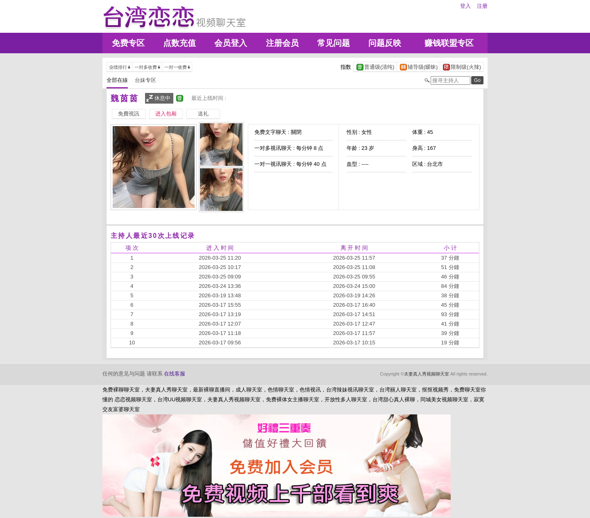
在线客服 (174, 374)
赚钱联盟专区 (449, 43)
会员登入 (230, 43)
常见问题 (333, 43)
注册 (482, 6)
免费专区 (128, 43)
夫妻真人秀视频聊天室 (426, 373)
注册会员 (282, 43)
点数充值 (179, 43)
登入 (465, 6)
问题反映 (384, 43)
